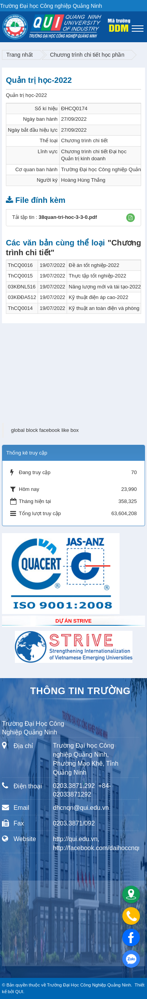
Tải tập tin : (54, 217)
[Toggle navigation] (138, 28)
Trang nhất (19, 55)
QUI (19, 991)
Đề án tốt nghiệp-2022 (94, 265)
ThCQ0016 (20, 265)
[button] (130, 217)
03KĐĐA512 (22, 297)
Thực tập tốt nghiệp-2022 (97, 276)
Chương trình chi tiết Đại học (94, 151)
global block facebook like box (45, 430)
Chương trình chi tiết (84, 140)
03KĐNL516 (22, 287)
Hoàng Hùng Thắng (83, 180)
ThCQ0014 (20, 308)
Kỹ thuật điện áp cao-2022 (98, 297)
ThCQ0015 (20, 276)
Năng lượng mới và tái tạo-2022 (105, 287)
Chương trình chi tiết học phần (87, 55)
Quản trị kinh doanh (83, 158)
